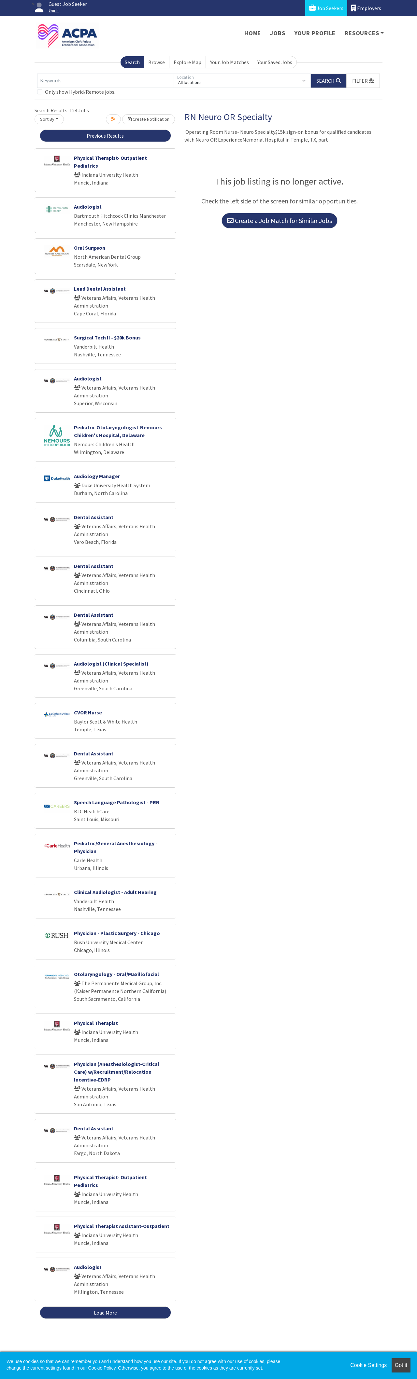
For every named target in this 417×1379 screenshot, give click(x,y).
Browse (156, 62)
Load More (105, 1312)
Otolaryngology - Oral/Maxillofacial (116, 974)
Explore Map (187, 62)
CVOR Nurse (88, 712)
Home (252, 33)
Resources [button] (362, 33)
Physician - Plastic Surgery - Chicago (117, 933)
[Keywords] (105, 81)
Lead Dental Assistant (100, 288)
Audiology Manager (97, 476)
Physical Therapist (96, 1023)
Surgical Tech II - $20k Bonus (107, 337)
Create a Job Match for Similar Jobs (279, 220)
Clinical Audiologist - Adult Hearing (115, 892)
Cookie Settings (368, 1365)
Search (132, 62)
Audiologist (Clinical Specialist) (111, 663)
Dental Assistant (93, 517)
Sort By (47, 119)
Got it (401, 1365)
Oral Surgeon (89, 247)
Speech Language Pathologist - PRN (117, 802)
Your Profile (315, 33)
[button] (363, 81)
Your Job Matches (229, 62)
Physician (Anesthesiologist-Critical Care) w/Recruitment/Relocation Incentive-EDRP (116, 1072)
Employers (366, 8)
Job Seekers (326, 8)
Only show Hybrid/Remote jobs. (80, 92)
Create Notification (148, 119)
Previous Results (105, 135)
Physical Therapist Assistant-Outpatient (121, 1226)
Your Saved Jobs (274, 62)
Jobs (277, 33)
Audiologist (88, 206)
